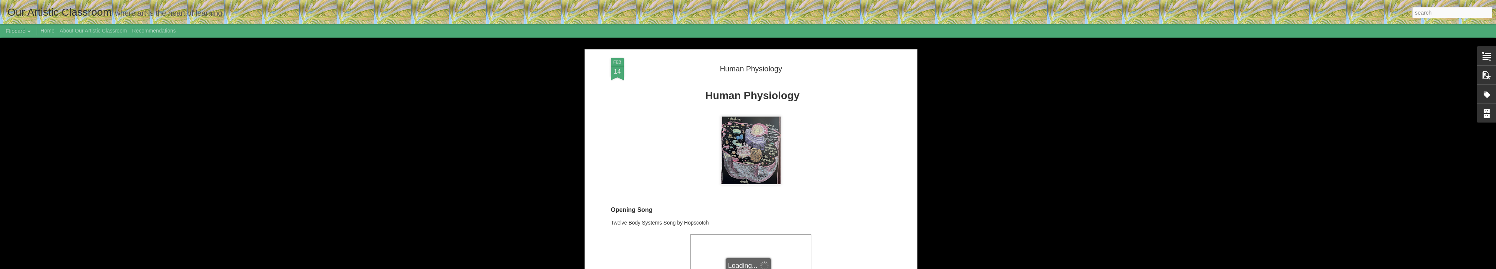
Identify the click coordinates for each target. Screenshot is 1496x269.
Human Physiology (751, 69)
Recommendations (154, 31)
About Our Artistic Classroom (93, 31)
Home (47, 31)
